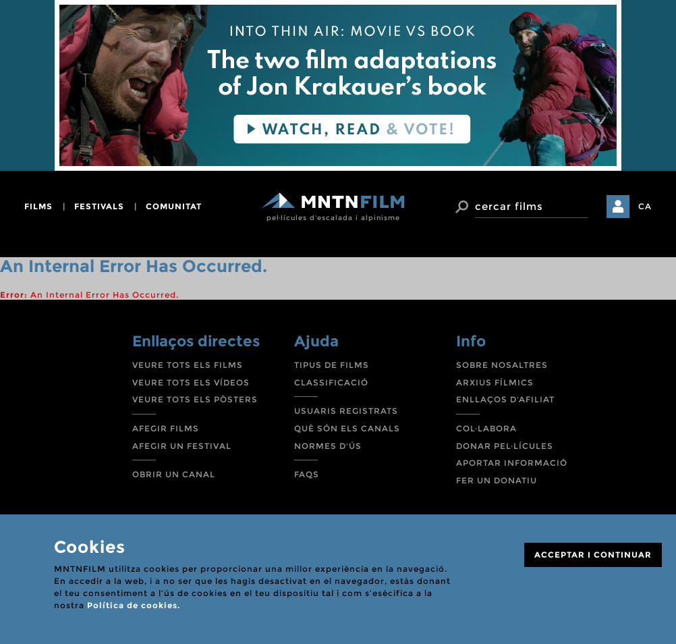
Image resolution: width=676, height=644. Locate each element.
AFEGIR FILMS (165, 428)
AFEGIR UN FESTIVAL (181, 446)
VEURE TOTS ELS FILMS (187, 365)
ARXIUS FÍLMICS (495, 382)
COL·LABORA (486, 428)
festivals (99, 206)
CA (645, 206)
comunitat (174, 206)
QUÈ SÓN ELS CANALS (347, 428)
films (38, 206)
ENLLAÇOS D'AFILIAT (505, 399)
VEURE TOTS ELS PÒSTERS (195, 399)
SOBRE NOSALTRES (502, 365)
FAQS (306, 474)
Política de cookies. (133, 605)
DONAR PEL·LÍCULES (504, 446)
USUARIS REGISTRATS (346, 411)
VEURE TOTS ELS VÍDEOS (191, 382)
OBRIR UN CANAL (173, 474)
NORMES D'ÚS (328, 446)
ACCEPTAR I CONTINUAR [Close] (593, 554)
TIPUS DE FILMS (331, 365)
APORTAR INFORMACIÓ (511, 463)
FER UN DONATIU (496, 480)
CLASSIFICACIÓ (331, 382)
